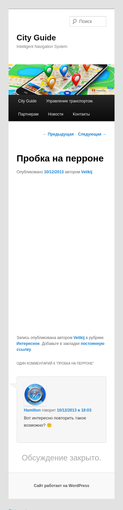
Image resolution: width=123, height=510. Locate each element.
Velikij (86, 172)
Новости (55, 114)
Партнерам (28, 114)
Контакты (81, 114)
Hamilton (32, 410)
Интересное (28, 343)
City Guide (36, 37)
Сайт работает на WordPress (61, 485)
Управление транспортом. (69, 101)
